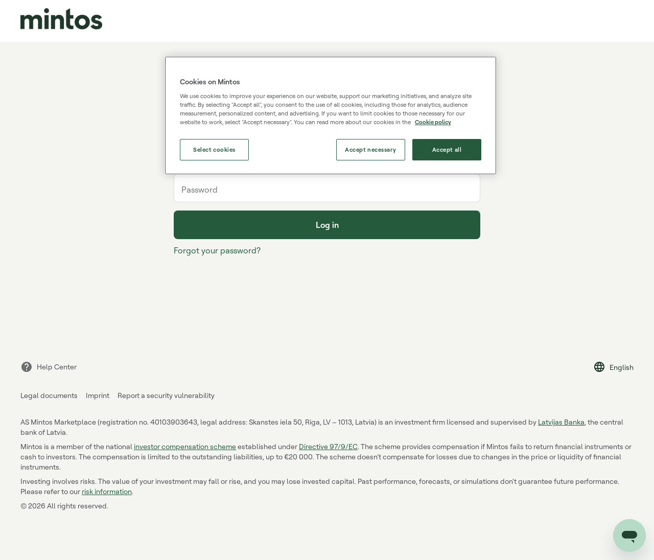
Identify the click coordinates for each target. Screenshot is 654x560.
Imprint (97, 395)
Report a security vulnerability (166, 395)
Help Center (48, 367)
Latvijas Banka (561, 421)
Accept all (447, 149)
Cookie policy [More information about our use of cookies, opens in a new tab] (433, 122)
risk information (107, 491)
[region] (331, 115)
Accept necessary (370, 149)
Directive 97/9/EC (328, 446)
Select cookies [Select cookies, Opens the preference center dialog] (214, 149)
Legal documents (49, 395)
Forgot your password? (217, 250)
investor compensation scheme (185, 446)
